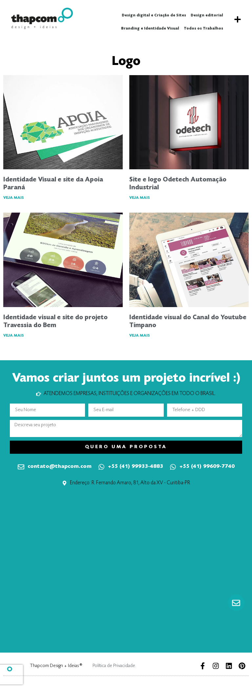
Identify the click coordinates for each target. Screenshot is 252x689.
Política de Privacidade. (114, 665)
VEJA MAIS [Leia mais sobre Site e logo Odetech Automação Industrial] (139, 198)
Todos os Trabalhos (203, 29)
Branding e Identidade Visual (150, 29)
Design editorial (207, 15)
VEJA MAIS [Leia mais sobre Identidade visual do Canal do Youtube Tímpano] (139, 336)
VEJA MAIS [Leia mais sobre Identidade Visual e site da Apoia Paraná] (13, 198)
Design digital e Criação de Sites (154, 15)
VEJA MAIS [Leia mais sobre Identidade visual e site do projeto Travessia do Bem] (13, 336)
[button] (237, 19)
